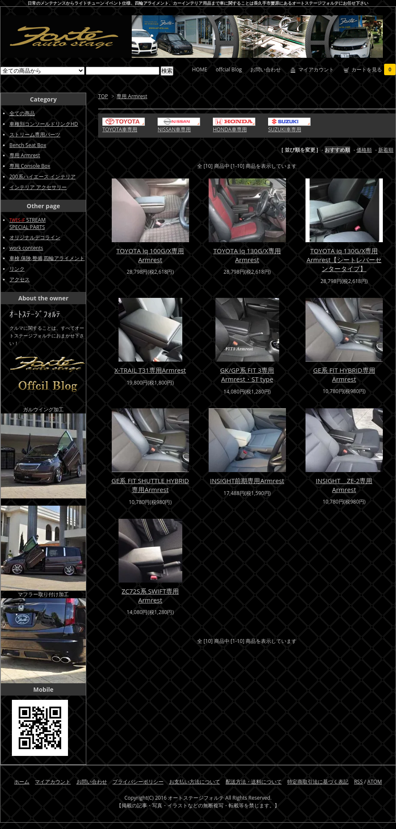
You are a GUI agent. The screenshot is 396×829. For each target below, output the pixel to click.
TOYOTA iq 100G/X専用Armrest (150, 255)
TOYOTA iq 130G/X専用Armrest (247, 255)
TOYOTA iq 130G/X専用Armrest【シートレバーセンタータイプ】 (344, 259)
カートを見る (373, 69)
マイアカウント (316, 69)
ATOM (374, 781)
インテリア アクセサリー (38, 187)
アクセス (19, 279)
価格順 (364, 149)
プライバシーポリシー (138, 781)
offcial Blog (229, 69)
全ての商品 (22, 113)
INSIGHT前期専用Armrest (247, 480)
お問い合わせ (265, 69)
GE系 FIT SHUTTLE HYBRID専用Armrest (150, 485)
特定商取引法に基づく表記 (317, 781)
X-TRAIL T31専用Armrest (150, 370)
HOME (199, 69)
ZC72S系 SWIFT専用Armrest (150, 595)
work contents (26, 248)
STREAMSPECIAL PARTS (27, 223)
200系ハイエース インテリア (42, 176)
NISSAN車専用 (174, 129)
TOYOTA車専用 (119, 129)
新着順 (385, 149)
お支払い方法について (194, 781)
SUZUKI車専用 (284, 129)
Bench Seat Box (27, 145)
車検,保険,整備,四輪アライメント (47, 258)
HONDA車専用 (230, 129)
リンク (17, 268)
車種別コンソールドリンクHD (43, 123)
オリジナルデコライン (34, 237)
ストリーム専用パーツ (34, 134)
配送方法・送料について (254, 781)
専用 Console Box (29, 166)
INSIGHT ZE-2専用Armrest (344, 485)
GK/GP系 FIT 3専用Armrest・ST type (247, 374)
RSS (358, 781)
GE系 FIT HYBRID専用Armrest (344, 374)
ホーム (21, 781)
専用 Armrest (131, 96)
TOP (103, 96)
